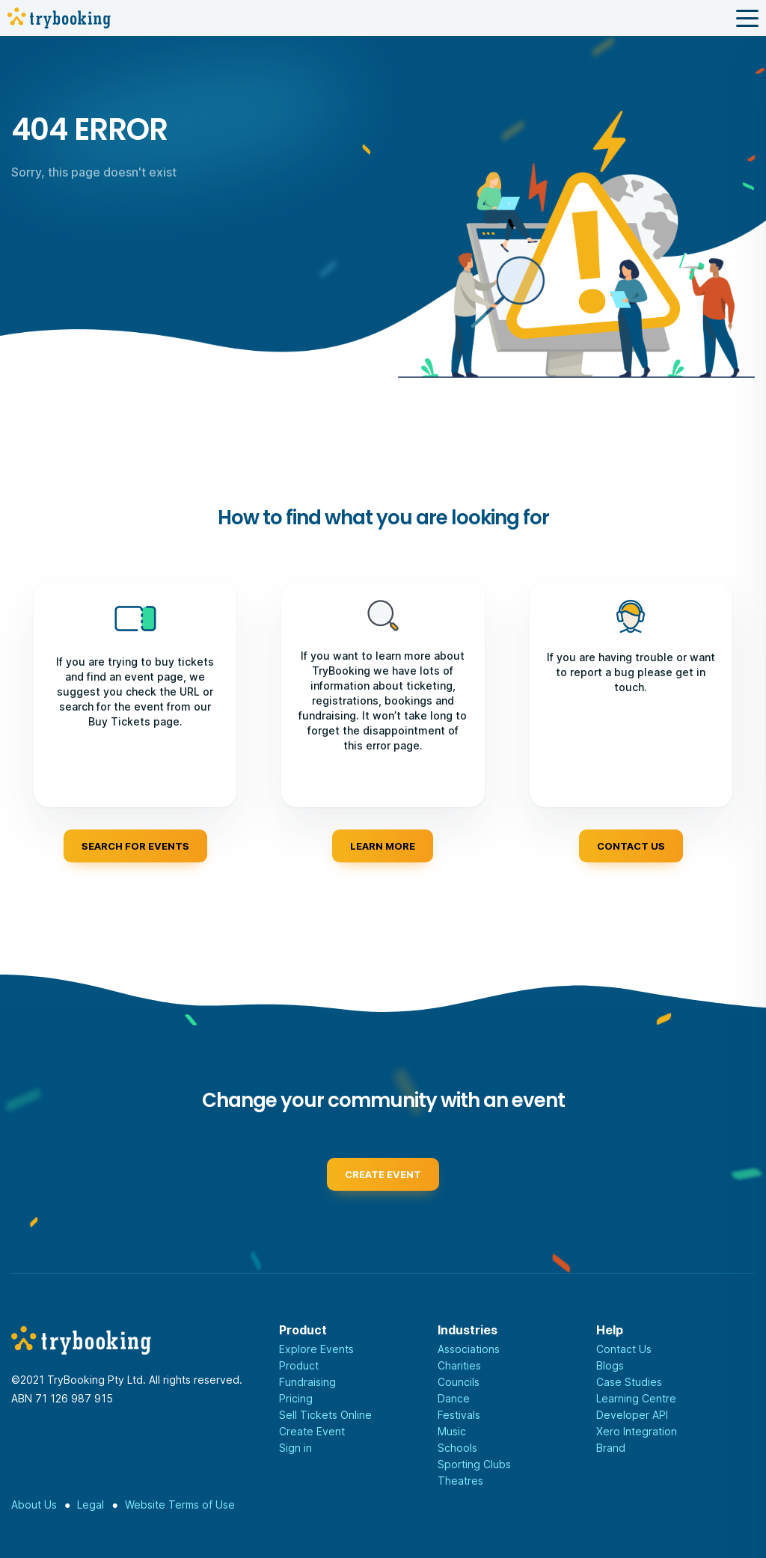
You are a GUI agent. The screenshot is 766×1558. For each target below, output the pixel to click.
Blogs (610, 1365)
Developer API (632, 1414)
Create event (383, 1179)
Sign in (295, 1447)
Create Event (312, 1431)
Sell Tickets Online (325, 1414)
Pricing (296, 1398)
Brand (610, 1447)
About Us (34, 1504)
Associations (469, 1349)
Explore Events (316, 1349)
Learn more (382, 846)
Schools (457, 1447)
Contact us (631, 846)
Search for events (135, 846)
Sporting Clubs (474, 1464)
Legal (90, 1504)
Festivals (459, 1414)
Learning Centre (636, 1398)
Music (452, 1431)
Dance (454, 1398)
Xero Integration (636, 1431)
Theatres (460, 1480)
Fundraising (307, 1381)
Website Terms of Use (180, 1504)
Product (299, 1365)
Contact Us (624, 1349)
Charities (459, 1365)
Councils (458, 1381)
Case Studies (629, 1381)
